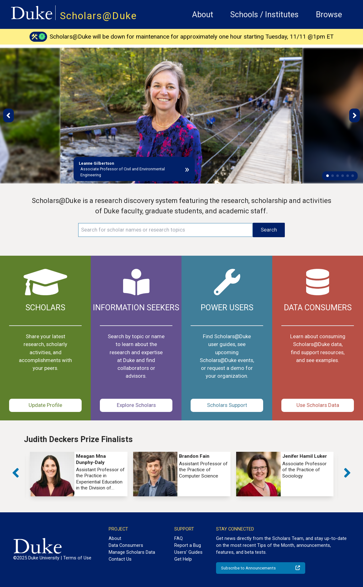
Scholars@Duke (98, 16)
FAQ (178, 538)
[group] (78, 474)
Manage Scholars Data (132, 552)
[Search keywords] (165, 230)
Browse (329, 14)
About (202, 14)
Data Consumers (126, 545)
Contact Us (120, 559)
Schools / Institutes (264, 14)
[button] (327, 175)
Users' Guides (188, 552)
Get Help (183, 559)
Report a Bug (187, 545)
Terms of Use (77, 558)
